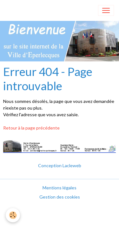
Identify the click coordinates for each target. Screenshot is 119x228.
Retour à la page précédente (31, 127)
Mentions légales (59, 187)
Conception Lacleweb (59, 165)
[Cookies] (13, 215)
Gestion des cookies (59, 197)
